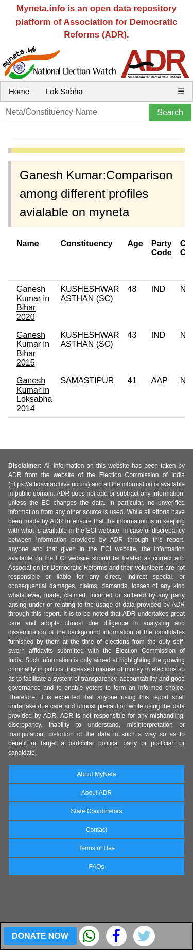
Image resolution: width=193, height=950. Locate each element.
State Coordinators (96, 811)
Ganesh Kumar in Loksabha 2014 (34, 394)
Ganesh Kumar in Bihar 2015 (32, 349)
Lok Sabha (64, 91)
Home (19, 91)
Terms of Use (96, 848)
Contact (96, 829)
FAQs (96, 866)
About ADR (96, 792)
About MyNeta (96, 774)
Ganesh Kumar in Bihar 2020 (32, 303)
